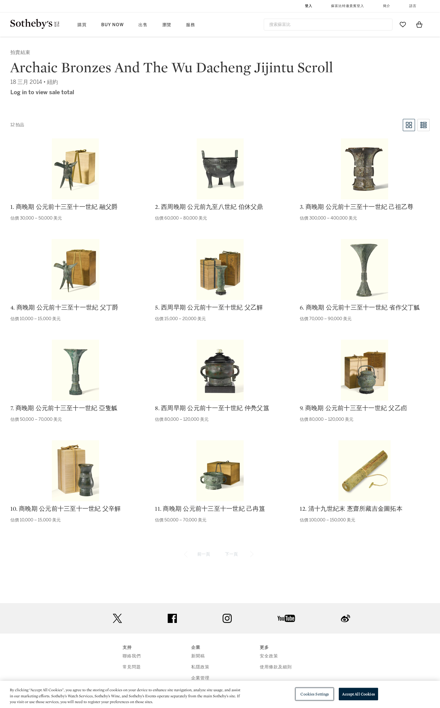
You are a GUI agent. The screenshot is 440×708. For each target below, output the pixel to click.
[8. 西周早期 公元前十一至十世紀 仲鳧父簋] (220, 370)
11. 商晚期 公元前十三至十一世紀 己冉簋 (210, 508)
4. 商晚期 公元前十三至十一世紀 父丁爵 (64, 307)
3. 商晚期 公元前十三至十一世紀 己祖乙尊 (357, 206)
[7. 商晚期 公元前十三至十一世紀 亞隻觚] (75, 370)
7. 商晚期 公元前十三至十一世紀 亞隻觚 (63, 408)
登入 (308, 6)
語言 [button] (413, 6)
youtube (286, 618)
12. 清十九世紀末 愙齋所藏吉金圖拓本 (351, 508)
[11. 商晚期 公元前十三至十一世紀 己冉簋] (220, 470)
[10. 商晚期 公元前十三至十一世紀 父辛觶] (75, 470)
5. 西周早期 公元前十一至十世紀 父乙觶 (209, 307)
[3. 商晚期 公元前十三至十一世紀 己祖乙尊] (364, 168)
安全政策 (269, 656)
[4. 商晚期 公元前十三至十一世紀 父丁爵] (75, 269)
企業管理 (200, 678)
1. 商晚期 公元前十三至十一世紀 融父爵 (64, 206)
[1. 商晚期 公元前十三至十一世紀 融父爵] (75, 168)
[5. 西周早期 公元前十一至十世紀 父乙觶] (220, 269)
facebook (172, 618)
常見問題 (132, 667)
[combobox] (328, 24)
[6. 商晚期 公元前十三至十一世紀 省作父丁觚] (364, 269)
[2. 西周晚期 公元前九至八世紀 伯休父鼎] (220, 168)
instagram (227, 618)
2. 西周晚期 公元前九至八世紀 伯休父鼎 (209, 206)
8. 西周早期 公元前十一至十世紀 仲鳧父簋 (212, 408)
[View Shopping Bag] (419, 24)
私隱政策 (200, 667)
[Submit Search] (385, 24)
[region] (220, 694)
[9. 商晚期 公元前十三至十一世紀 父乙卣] (364, 370)
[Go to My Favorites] (403, 24)
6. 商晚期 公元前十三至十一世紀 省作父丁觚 (360, 307)
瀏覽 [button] (166, 24)
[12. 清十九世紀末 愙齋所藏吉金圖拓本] (364, 470)
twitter (117, 618)
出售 (143, 24)
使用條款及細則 (276, 667)
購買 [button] (82, 24)
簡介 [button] (386, 6)
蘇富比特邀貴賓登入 (347, 6)
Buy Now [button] (112, 24)
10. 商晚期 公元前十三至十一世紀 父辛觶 (65, 508)
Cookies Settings (314, 693)
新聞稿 (198, 656)
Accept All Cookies (358, 693)
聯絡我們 (132, 656)
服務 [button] (190, 24)
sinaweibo (345, 618)
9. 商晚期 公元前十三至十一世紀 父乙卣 (353, 408)
